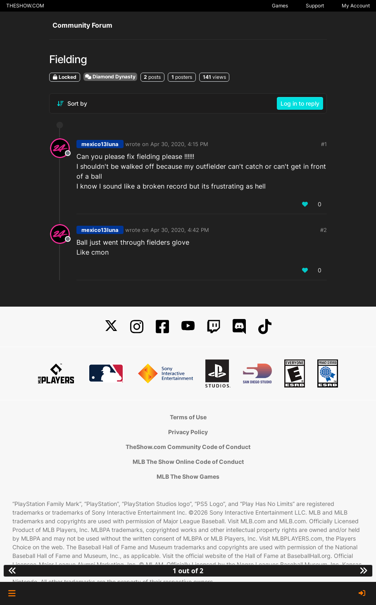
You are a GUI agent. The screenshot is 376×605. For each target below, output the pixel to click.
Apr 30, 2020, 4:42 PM (179, 230)
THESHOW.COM (25, 5)
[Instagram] (136, 326)
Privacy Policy (188, 431)
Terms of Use (188, 417)
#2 (323, 230)
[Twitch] (213, 326)
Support (315, 5)
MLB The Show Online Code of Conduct (188, 461)
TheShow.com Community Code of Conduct (188, 446)
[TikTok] (264, 326)
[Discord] (239, 326)
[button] (11, 593)
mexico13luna (100, 144)
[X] (111, 326)
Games (280, 5)
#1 (324, 144)
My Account (356, 5)
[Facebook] (162, 326)
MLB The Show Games (188, 476)
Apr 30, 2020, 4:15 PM (179, 144)
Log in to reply (300, 103)
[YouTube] (188, 326)
